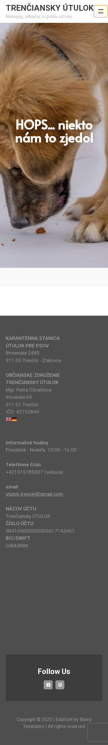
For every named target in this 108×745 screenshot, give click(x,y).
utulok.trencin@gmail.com (34, 494)
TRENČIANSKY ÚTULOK (50, 8)
